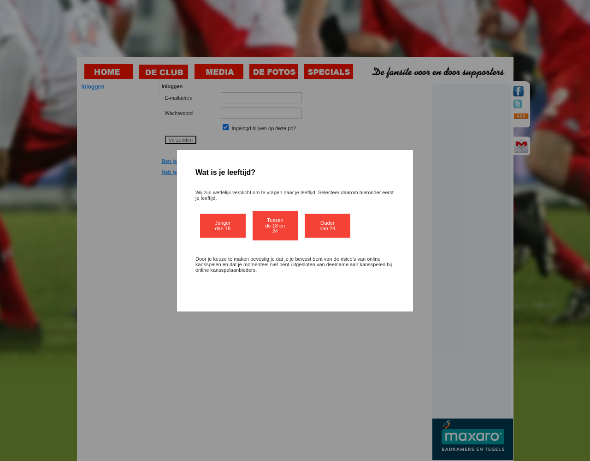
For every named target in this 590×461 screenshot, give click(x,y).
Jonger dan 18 (222, 225)
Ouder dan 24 (328, 225)
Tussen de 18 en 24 (275, 225)
